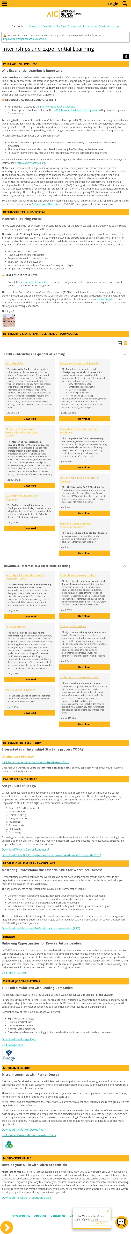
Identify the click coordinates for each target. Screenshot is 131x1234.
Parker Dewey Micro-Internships (78, 575)
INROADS (9, 937)
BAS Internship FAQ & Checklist (57, 106)
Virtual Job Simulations (21, 981)
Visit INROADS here (14, 973)
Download (39, 418)
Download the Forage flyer (19, 1039)
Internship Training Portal (24, 212)
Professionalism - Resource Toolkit (79, 677)
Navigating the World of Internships (79, 363)
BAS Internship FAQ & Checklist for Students (79, 479)
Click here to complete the (35, 762)
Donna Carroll (104, 299)
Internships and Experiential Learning (101, 26)
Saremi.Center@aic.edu (45, 204)
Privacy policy (21, 1216)
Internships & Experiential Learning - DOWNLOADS (40, 334)
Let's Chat (99, 1223)
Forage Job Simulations (73, 626)
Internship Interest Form (36, 282)
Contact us (57, 1216)
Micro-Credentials (15, 626)
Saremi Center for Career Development (62, 26)
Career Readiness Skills (20, 779)
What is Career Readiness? (20, 689)
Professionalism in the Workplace (29, 863)
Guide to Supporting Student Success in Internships (75, 525)
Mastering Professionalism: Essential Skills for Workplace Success (22, 432)
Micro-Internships (17, 1068)
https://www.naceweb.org (31, 162)
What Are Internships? (20, 64)
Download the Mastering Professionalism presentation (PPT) (41, 928)
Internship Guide (15, 363)
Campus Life (35, 26)
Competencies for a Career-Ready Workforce (79, 430)
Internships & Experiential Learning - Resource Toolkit (25, 577)
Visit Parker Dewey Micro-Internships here (29, 1135)
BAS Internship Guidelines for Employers (76, 110)
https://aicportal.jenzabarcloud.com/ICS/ (25, 38)
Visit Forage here (13, 1045)
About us (40, 1216)
